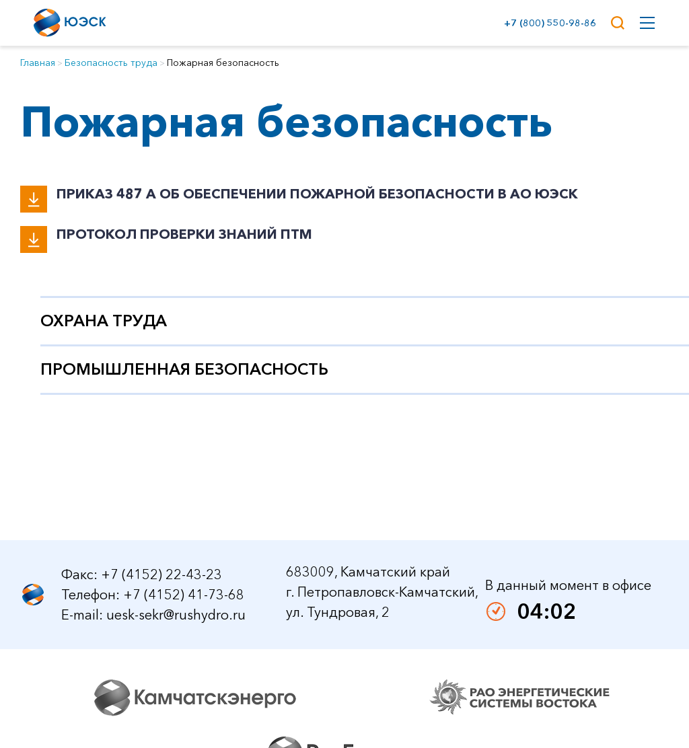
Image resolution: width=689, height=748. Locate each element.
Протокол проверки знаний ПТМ (184, 234)
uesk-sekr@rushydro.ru (176, 647)
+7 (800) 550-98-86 (547, 23)
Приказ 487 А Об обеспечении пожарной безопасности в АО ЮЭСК (317, 194)
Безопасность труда (111, 63)
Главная (37, 63)
